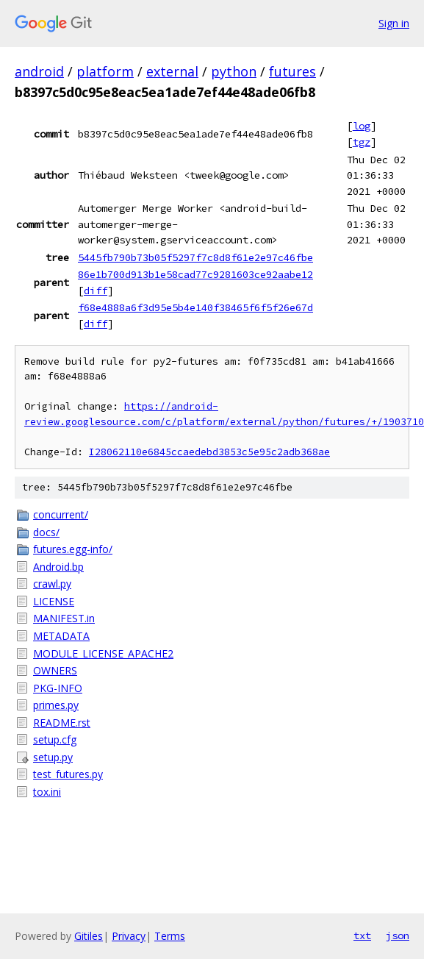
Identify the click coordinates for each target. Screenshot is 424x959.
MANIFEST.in (64, 618)
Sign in (393, 23)
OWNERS (55, 670)
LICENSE (53, 601)
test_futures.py (68, 774)
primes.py (56, 705)
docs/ (46, 532)
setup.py (53, 757)
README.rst (61, 723)
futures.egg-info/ (72, 549)
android (39, 71)
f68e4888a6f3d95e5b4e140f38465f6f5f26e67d (195, 307)
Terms (169, 936)
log (361, 125)
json (397, 935)
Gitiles (88, 936)
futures (292, 71)
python (233, 71)
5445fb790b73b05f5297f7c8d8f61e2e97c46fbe (195, 257)
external (172, 71)
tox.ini (47, 792)
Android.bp (58, 567)
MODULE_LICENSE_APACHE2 (103, 653)
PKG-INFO (57, 688)
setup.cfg (54, 739)
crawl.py (52, 584)
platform (105, 71)
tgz (361, 142)
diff (95, 290)
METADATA (61, 636)
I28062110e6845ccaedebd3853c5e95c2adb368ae (209, 452)
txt (362, 935)
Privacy (128, 936)
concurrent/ (60, 514)
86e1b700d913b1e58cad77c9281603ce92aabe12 (195, 274)
